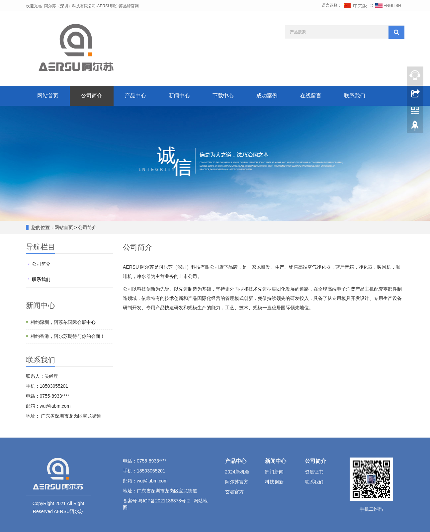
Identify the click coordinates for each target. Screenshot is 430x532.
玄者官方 (234, 491)
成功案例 (267, 95)
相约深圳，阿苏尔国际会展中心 (63, 322)
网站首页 (47, 95)
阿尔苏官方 (236, 481)
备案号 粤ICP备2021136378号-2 (157, 500)
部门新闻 (274, 471)
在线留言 (310, 95)
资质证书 (314, 471)
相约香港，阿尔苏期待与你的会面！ (68, 336)
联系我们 (354, 95)
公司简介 (91, 95)
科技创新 (274, 481)
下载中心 (223, 95)
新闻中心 (179, 95)
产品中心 (135, 95)
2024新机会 (237, 471)
